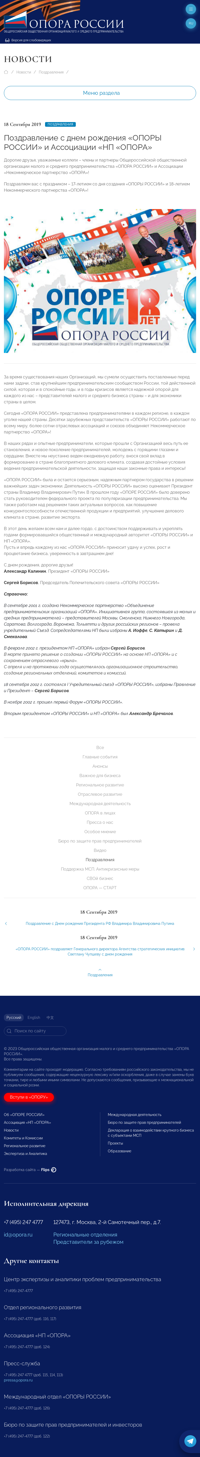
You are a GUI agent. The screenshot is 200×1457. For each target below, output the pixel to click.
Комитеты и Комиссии (23, 1138)
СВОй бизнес (100, 878)
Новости (23, 72)
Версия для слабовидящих (28, 40)
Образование (119, 1151)
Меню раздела (101, 93)
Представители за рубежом (88, 1242)
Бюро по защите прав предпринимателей (100, 841)
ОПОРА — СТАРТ (100, 887)
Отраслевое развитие (100, 794)
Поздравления (51, 72)
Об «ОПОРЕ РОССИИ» (24, 1115)
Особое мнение (100, 831)
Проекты (115, 1143)
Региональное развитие (100, 785)
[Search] (35, 1031)
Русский (14, 1017)
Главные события (100, 756)
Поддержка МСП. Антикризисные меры (100, 869)
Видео (100, 850)
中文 (50, 1017)
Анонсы (100, 766)
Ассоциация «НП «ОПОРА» (27, 1122)
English (34, 1017)
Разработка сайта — (30, 1170)
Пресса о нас (100, 822)
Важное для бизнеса (100, 775)
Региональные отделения (85, 1235)
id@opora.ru (18, 1235)
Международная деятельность (100, 803)
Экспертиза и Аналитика (25, 1154)
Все (100, 747)
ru (191, 23)
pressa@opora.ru (18, 1380)
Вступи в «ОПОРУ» (29, 1097)
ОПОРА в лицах (100, 813)
